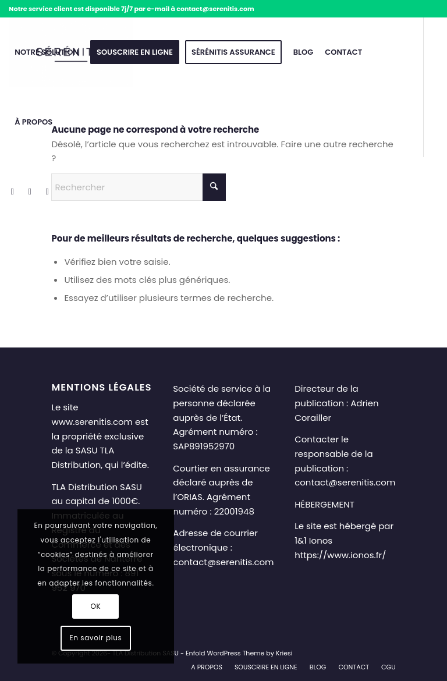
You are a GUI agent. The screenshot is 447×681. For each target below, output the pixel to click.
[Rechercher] (138, 187)
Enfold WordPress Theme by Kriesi (239, 653)
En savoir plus (95, 638)
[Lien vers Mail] (47, 191)
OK (95, 606)
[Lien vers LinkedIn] (29, 191)
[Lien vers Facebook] (12, 191)
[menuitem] (46, 52)
